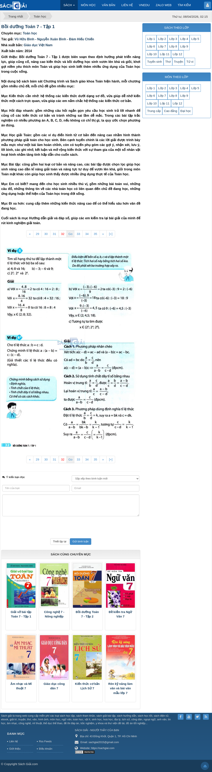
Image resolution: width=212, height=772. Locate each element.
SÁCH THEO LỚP (176, 27)
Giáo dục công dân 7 (54, 686)
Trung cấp (154, 111)
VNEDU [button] (144, 5)
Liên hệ (13, 741)
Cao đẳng (170, 111)
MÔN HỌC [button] (88, 5)
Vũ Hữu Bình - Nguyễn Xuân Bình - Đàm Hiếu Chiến (54, 39)
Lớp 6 (151, 46)
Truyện (178, 61)
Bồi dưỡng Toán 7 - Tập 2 (87, 614)
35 (95, 234)
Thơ (168, 61)
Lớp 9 (184, 46)
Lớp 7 (162, 46)
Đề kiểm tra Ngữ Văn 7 (120, 614)
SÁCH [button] (69, 6)
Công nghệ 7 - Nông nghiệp (54, 614)
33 (78, 234)
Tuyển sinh (154, 61)
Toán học (30, 33)
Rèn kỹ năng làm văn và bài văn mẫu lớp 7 (120, 688)
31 (54, 234)
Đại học (185, 111)
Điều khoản (45, 748)
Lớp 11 (164, 54)
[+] (110, 234)
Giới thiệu (14, 748)
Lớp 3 (173, 39)
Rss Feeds (45, 741)
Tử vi (189, 61)
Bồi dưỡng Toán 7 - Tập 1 (28, 26)
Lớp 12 (177, 54)
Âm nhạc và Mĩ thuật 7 (21, 686)
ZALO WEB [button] (164, 5)
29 (37, 234)
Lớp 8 (173, 46)
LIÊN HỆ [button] (127, 5)
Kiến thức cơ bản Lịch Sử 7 (87, 686)
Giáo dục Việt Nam (38, 45)
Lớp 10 (152, 54)
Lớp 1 (151, 39)
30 (46, 234)
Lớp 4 (184, 39)
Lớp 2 (162, 39)
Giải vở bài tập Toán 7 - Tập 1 (21, 614)
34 (87, 234)
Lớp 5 (195, 39)
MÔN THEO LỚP (176, 77)
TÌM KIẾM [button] (184, 5)
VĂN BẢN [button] (108, 5)
